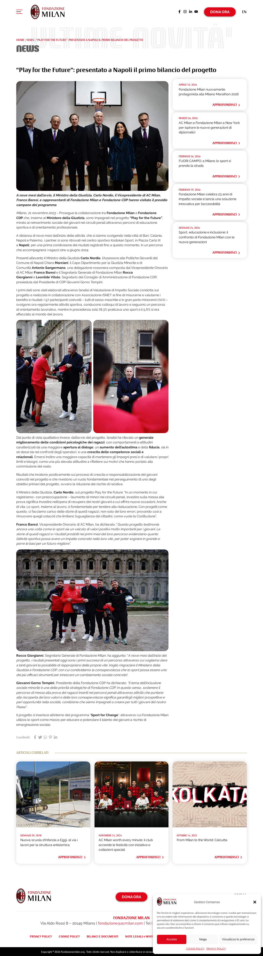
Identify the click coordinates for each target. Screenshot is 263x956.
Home (20, 39)
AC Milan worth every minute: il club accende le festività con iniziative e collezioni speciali (126, 844)
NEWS (30, 39)
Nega (203, 939)
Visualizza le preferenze (238, 939)
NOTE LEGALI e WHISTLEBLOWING (148, 935)
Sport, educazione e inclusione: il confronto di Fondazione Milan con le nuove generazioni (206, 236)
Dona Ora (220, 11)
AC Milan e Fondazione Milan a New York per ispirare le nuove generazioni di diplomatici (209, 126)
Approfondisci (226, 104)
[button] (255, 902)
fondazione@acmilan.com (120, 922)
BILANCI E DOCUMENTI (102, 935)
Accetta (171, 939)
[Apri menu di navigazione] (19, 12)
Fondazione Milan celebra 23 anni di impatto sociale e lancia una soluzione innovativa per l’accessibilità (207, 198)
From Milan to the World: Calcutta (202, 839)
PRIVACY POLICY (216, 948)
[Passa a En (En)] (244, 11)
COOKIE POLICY (195, 948)
